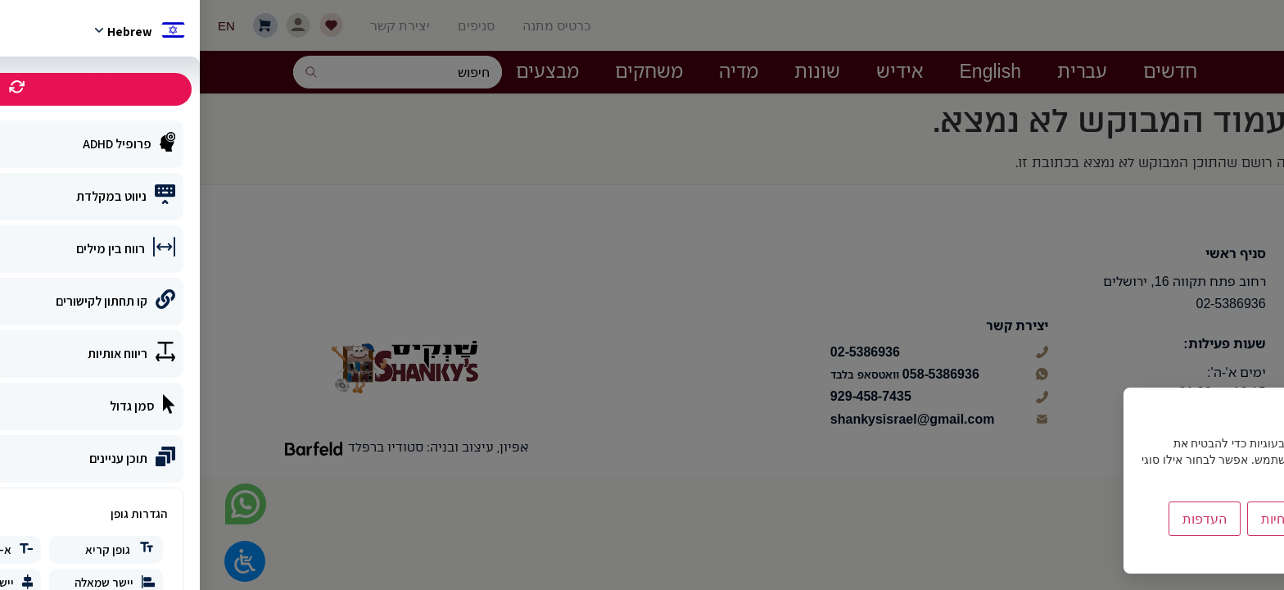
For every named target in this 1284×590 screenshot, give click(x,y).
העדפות (1005, 519)
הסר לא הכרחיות (1107, 519)
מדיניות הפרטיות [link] (1215, 553)
